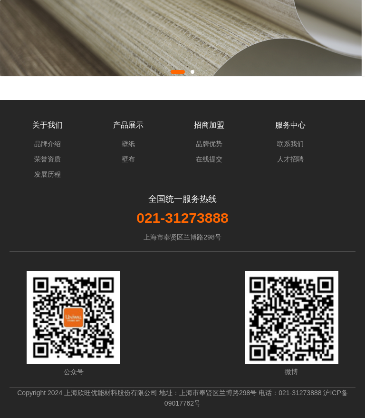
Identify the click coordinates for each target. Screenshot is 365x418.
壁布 (128, 159)
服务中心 (290, 125)
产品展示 (128, 125)
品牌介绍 (47, 144)
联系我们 (290, 144)
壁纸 (128, 144)
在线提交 (209, 159)
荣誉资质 (47, 159)
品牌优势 (209, 144)
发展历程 (47, 174)
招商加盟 (209, 125)
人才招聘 (290, 159)
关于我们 (47, 125)
